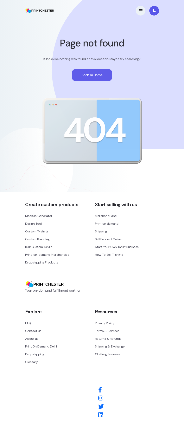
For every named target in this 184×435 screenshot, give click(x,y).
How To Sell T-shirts (109, 255)
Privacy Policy (104, 323)
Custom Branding (37, 239)
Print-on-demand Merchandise (47, 255)
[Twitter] (101, 407)
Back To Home (92, 76)
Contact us (33, 331)
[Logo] (44, 278)
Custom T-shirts (36, 231)
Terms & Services (107, 331)
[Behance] (100, 415)
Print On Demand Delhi (41, 346)
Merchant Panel (106, 216)
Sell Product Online (108, 239)
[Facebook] (100, 390)
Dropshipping (34, 354)
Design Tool (33, 224)
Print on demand (106, 224)
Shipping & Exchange (110, 346)
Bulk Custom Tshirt (38, 247)
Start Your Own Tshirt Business (117, 247)
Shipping (101, 231)
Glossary (31, 362)
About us (31, 339)
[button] (140, 11)
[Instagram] (100, 398)
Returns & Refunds (108, 339)
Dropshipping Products (41, 262)
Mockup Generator (38, 216)
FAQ (28, 323)
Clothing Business (107, 354)
